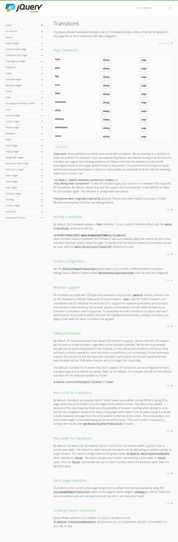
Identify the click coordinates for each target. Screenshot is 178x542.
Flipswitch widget (14, 85)
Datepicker (11, 67)
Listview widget (24, 115)
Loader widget (12, 121)
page (143, 60)
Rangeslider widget (15, 157)
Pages (20, 139)
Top (167, 209)
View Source (62, 147)
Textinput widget (13, 193)
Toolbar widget (24, 205)
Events (20, 73)
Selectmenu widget (25, 169)
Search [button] (170, 8)
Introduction (12, 31)
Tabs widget (11, 187)
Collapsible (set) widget (25, 55)
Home (9, 25)
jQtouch (106, 198)
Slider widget (23, 175)
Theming (21, 199)
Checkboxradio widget (25, 49)
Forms (20, 91)
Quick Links (164, 43)
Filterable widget (13, 79)
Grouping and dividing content (20, 103)
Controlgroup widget (25, 61)
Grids (20, 97)
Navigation (22, 133)
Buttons (9, 37)
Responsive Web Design (17, 163)
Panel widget (23, 145)
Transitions (11, 211)
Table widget (23, 181)
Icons (20, 109)
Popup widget (24, 151)
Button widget (12, 43)
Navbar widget (13, 127)
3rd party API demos (25, 217)
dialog (106, 60)
